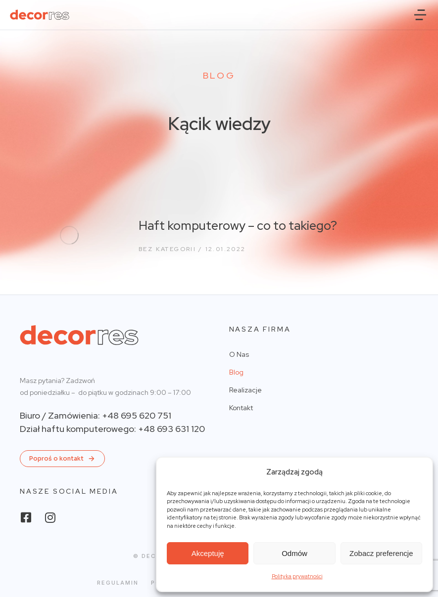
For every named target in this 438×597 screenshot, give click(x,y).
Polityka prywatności (297, 576)
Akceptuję (208, 553)
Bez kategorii (167, 249)
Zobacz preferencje (381, 553)
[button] (420, 15)
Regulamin (118, 583)
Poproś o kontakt (62, 459)
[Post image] (69, 235)
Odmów (294, 553)
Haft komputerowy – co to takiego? (238, 225)
